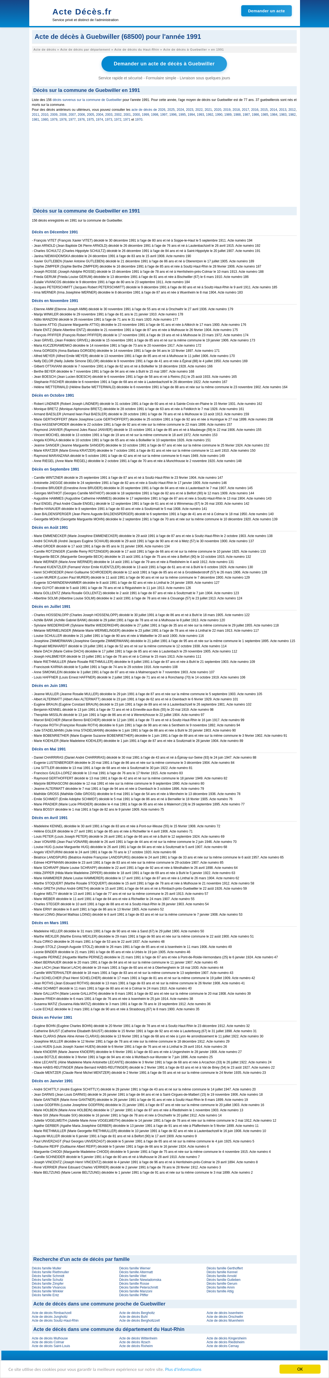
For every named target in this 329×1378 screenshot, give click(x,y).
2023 (189, 110)
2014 (273, 110)
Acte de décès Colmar (48, 1342)
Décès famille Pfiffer (133, 1295)
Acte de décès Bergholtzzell (139, 1320)
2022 (199, 110)
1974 (99, 119)
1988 (237, 115)
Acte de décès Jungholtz (50, 1317)
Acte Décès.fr (82, 11)
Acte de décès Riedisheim (225, 1342)
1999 (145, 115)
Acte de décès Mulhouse (50, 1338)
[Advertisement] (164, 165)
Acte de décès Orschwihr (224, 1317)
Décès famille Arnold (221, 1276)
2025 (171, 110)
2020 (217, 110)
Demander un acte (266, 10)
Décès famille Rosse (134, 1284)
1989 (228, 115)
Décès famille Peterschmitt (138, 1287)
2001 (127, 115)
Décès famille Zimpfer (48, 1284)
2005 (90, 115)
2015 (264, 110)
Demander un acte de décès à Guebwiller (164, 63)
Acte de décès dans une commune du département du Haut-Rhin (109, 1329)
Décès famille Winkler (47, 1291)
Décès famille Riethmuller (50, 1272)
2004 (99, 115)
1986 (255, 115)
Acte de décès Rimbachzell (52, 1313)
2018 (236, 110)
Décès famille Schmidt (48, 1276)
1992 (209, 115)
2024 (180, 110)
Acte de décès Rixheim (136, 1346)
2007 (72, 115)
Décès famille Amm (220, 1287)
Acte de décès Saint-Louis (51, 1346)
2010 (44, 115)
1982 (292, 115)
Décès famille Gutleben (223, 1280)
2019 (227, 110)
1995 (182, 115)
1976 (81, 119)
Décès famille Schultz (47, 1280)
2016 (254, 110)
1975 (90, 119)
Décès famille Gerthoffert (224, 1268)
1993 (200, 115)
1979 (53, 119)
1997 (164, 115)
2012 (292, 110)
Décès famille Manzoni (135, 1291)
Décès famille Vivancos (49, 1287)
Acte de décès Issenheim (224, 1313)
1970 (138, 119)
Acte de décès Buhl (133, 1317)
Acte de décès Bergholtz (137, 1313)
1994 (191, 115)
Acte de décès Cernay (222, 1346)
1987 (246, 115)
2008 (63, 115)
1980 (44, 119)
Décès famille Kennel (221, 1272)
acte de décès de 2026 (148, 110)
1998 (154, 115)
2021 (208, 110)
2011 (35, 115)
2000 (136, 115)
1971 (126, 119)
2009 (54, 115)
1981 (35, 119)
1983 (283, 115)
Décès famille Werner (134, 1268)
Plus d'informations (183, 1369)
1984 (274, 115)
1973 (108, 119)
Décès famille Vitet (132, 1276)
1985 (264, 115)
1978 (63, 119)
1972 (117, 119)
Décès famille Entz (45, 1295)
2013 (282, 110)
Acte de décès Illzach (134, 1342)
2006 (81, 115)
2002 (118, 115)
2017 (245, 110)
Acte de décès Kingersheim (226, 1338)
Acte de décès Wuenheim (225, 1320)
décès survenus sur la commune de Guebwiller (87, 100)
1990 (219, 115)
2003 (109, 115)
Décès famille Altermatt (136, 1272)
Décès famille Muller (47, 1268)
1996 (173, 115)
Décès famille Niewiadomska (140, 1280)
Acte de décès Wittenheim (138, 1338)
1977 (72, 119)
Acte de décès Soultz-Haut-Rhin (55, 1320)
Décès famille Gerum (221, 1284)
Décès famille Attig (220, 1291)
